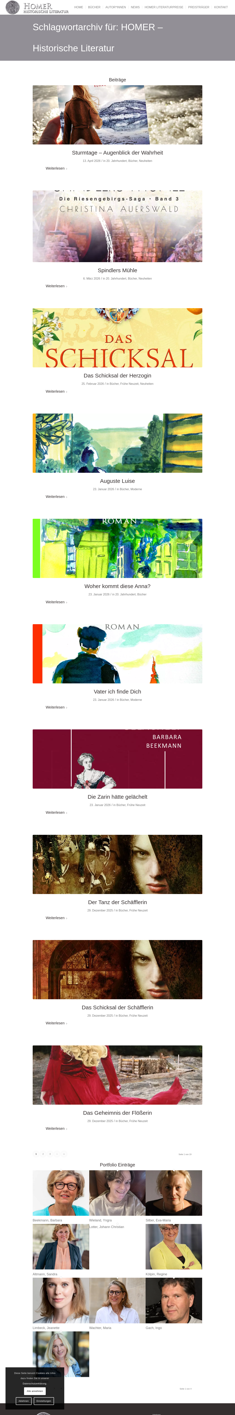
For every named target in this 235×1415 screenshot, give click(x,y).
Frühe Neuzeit (129, 383)
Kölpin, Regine (156, 1274)
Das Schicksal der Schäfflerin (117, 1007)
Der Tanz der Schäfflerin (117, 902)
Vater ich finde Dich (117, 692)
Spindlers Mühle (117, 270)
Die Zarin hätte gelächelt (117, 797)
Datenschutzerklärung (34, 1383)
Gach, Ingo (154, 1328)
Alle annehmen (35, 1391)
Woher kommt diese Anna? (117, 586)
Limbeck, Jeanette (46, 1328)
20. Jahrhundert (116, 160)
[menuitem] (79, 7)
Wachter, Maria (100, 1328)
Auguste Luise (117, 481)
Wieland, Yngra (100, 1220)
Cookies (40, 1373)
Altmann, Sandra (45, 1274)
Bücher (132, 160)
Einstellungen (44, 1401)
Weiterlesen (57, 168)
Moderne (136, 489)
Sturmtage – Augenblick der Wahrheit (117, 153)
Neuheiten (145, 160)
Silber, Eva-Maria (158, 1220)
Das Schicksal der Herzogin (117, 375)
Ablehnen (24, 1401)
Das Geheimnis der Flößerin (117, 1113)
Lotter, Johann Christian (106, 1227)
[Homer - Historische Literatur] (37, 7)
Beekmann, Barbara (47, 1220)
